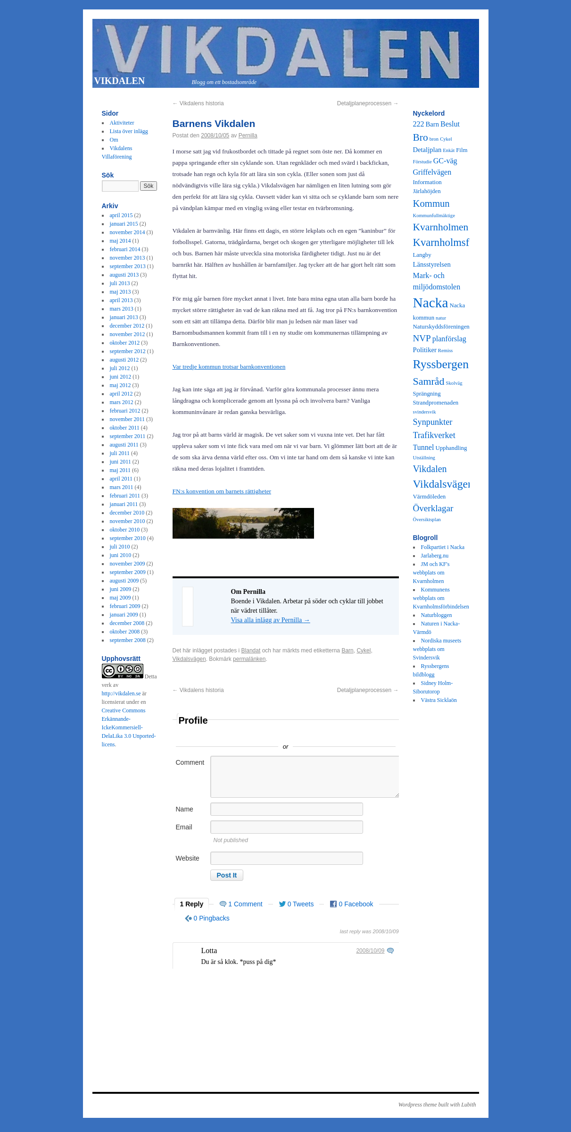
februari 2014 (125, 249)
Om (114, 139)
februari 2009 (125, 606)
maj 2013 (120, 291)
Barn (347, 650)
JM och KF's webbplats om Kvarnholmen (431, 572)
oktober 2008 (125, 631)
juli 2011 (120, 453)
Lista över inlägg (129, 131)
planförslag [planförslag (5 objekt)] (449, 339)
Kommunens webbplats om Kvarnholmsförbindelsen (441, 598)
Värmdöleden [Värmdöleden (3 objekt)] (429, 496)
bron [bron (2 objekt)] (434, 139)
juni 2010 (121, 555)
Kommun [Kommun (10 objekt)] (431, 203)
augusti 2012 (124, 359)
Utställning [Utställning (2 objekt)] (424, 457)
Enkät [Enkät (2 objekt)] (449, 150)
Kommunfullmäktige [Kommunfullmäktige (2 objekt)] (434, 215)
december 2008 (127, 623)
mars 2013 (121, 308)
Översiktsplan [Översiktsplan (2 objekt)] (427, 519)
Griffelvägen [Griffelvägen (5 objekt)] (432, 172)
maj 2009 (120, 597)
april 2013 (121, 300)
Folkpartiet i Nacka (443, 547)
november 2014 (127, 232)
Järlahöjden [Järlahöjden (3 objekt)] (427, 191)
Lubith (468, 1104)
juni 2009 (121, 589)
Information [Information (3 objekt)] (427, 182)
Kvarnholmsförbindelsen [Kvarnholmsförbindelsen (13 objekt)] (466, 242)
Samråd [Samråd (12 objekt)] (429, 381)
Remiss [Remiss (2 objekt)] (445, 350)
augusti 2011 (124, 444)
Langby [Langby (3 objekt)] (422, 255)
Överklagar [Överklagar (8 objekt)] (433, 508)
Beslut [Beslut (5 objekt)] (450, 124)
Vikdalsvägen (189, 659)
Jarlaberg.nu (435, 555)
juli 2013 (120, 283)
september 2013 (128, 266)
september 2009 (128, 572)
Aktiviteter (122, 122)
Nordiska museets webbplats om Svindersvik (437, 649)
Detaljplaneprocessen (368, 103)
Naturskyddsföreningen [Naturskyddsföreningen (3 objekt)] (441, 326)
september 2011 (128, 436)
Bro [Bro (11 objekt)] (420, 137)
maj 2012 (120, 385)
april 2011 (121, 478)
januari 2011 (124, 504)
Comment (190, 762)
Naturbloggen (436, 615)
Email (184, 827)
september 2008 (128, 640)
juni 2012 (121, 376)
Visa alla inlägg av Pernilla (270, 620)
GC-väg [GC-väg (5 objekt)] (445, 161)
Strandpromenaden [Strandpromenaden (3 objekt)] (436, 402)
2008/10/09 (370, 950)
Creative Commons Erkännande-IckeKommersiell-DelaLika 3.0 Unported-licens (129, 727)
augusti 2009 (124, 580)
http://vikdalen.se (121, 693)
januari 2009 (124, 614)
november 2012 (127, 334)
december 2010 (127, 512)
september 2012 (128, 351)
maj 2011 (120, 470)
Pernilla (248, 135)
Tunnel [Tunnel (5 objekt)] (423, 447)
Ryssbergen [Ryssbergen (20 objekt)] (441, 364)
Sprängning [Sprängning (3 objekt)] (427, 393)
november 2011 (127, 419)
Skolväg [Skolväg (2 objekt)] (454, 383)
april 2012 (121, 393)
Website (187, 858)
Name (184, 809)
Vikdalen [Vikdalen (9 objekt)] (430, 469)
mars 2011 (121, 487)
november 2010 (127, 521)
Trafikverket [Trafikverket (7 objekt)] (434, 435)
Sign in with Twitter (243, 732)
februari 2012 (125, 410)
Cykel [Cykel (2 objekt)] (446, 139)
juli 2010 (120, 546)
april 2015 (121, 215)
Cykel (363, 650)
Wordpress (410, 1104)
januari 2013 (124, 317)
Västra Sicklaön (439, 700)
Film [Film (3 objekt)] (461, 150)
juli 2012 (120, 368)
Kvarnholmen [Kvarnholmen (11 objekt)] (441, 227)
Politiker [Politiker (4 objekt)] (425, 350)
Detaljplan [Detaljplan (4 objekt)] (427, 149)
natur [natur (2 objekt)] (441, 318)
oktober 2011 (125, 427)
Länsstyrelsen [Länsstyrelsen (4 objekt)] (432, 264)
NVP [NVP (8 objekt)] (422, 338)
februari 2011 (125, 495)
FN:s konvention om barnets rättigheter (222, 491)
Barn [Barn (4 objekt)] (432, 124)
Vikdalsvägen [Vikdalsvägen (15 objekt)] (443, 484)
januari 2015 (124, 223)
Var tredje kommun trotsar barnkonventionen (229, 366)
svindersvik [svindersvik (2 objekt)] (424, 411)
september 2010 (128, 538)
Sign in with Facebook (328, 732)
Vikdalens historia (198, 103)
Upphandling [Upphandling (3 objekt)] (451, 448)
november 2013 (127, 257)
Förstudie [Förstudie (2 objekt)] (422, 161)
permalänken (249, 659)
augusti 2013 (124, 274)
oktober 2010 (125, 529)
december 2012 (127, 325)
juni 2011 (120, 461)
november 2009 (127, 563)
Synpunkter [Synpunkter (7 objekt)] (433, 422)
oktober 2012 (125, 342)
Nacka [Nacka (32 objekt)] (430, 302)
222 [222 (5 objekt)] (418, 124)
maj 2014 (120, 240)
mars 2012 (121, 402)
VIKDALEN (119, 81)
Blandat (251, 650)
